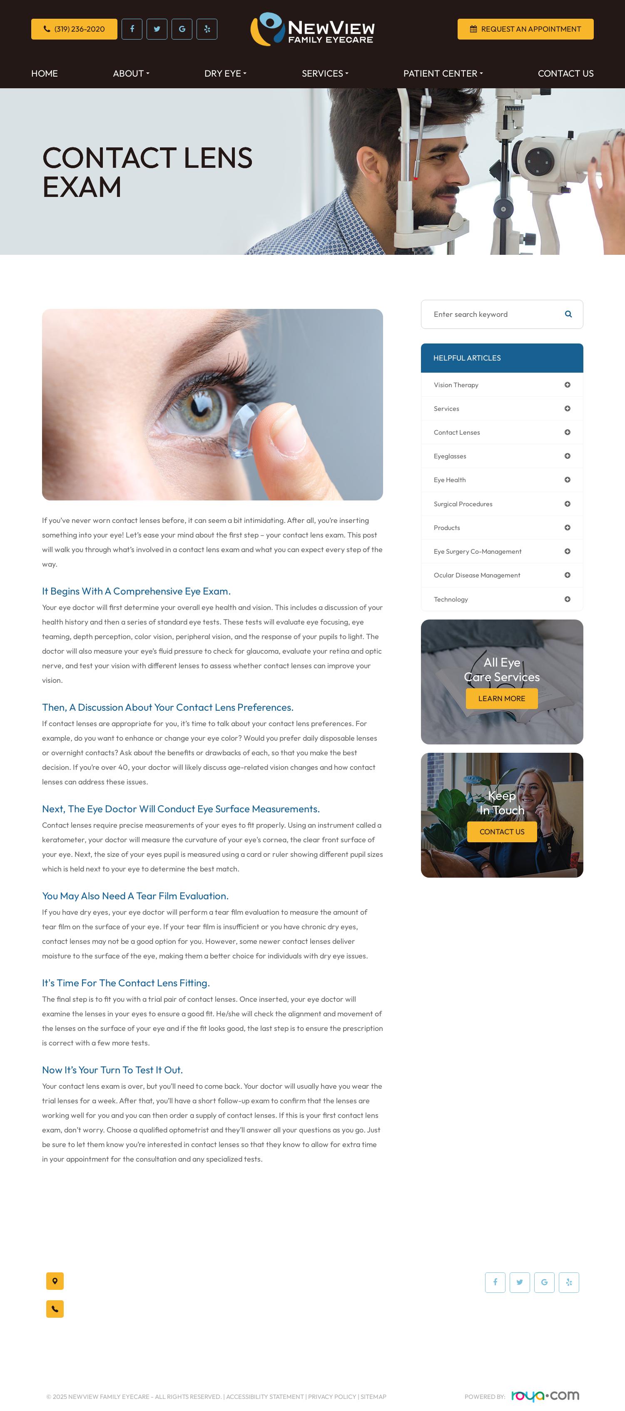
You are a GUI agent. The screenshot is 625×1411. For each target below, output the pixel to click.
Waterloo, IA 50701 (122, 1281)
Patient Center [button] (443, 73)
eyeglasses (452, 458)
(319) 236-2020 (105, 1309)
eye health (452, 483)
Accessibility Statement (265, 1397)
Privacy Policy (332, 1397)
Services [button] (325, 73)
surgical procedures (467, 508)
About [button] (131, 73)
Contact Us (566, 73)
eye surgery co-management (483, 557)
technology (453, 606)
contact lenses (460, 434)
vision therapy (458, 385)
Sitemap (373, 1397)
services (448, 409)
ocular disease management (482, 581)
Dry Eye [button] (225, 73)
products (448, 532)
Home (44, 73)
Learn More (501, 706)
